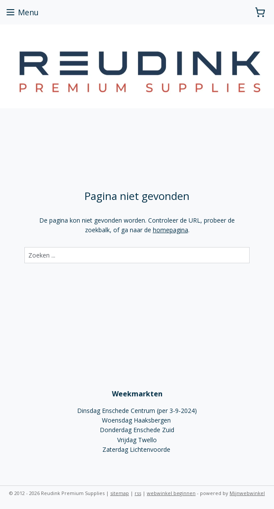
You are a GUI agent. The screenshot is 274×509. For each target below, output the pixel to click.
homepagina (170, 230)
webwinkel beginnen (171, 493)
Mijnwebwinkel (247, 493)
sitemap (119, 493)
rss (138, 493)
